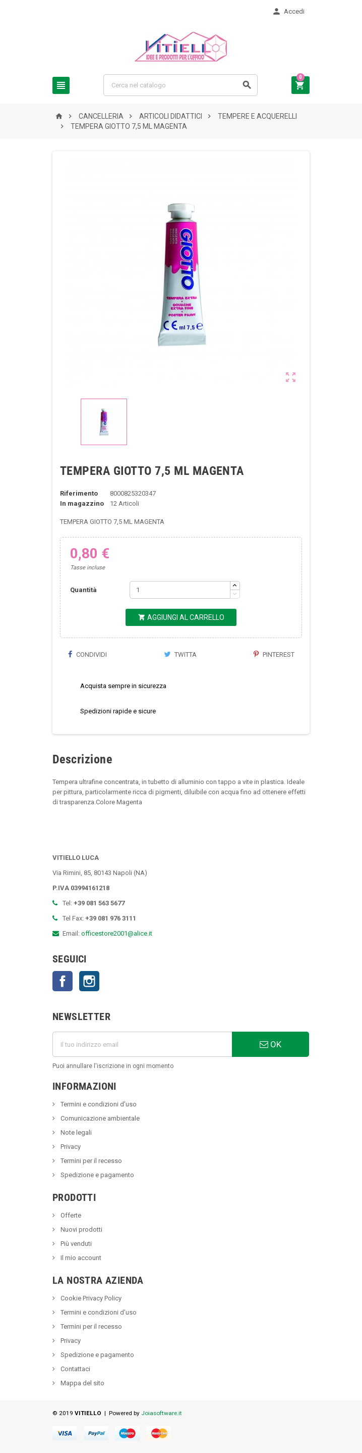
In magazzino (82, 503)
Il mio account (80, 1258)
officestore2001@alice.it (116, 933)
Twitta (180, 654)
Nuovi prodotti (80, 1229)
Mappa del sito (81, 1383)
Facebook (62, 981)
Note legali (75, 1132)
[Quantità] (180, 590)
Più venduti (75, 1243)
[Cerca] (180, 85)
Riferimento (79, 493)
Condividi (87, 654)
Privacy (70, 1146)
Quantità (83, 590)
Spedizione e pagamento (96, 1175)
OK (270, 1044)
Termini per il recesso (90, 1161)
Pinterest (274, 654)
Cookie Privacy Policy (90, 1298)
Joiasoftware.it (161, 1413)
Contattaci (74, 1369)
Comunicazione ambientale (99, 1118)
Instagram (89, 981)
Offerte (70, 1215)
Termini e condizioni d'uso (98, 1104)
